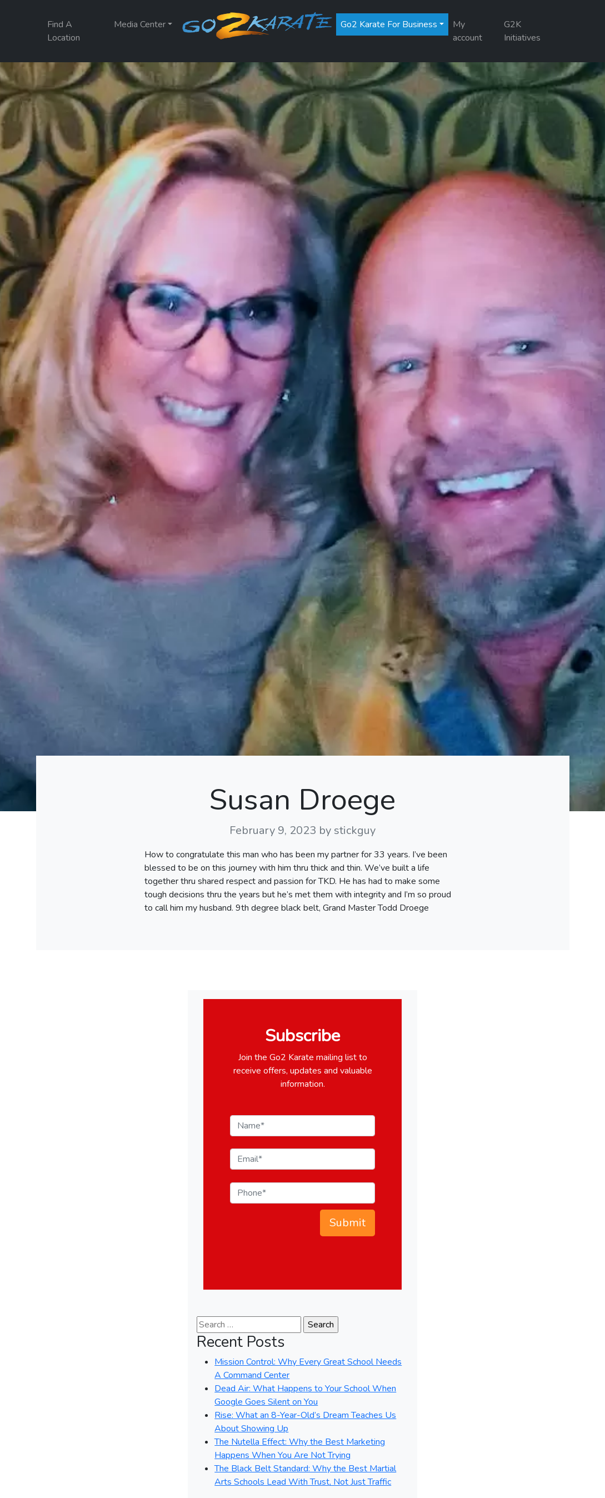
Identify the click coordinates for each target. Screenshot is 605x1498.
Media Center (140, 24)
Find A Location (63, 31)
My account (467, 31)
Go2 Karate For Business (389, 24)
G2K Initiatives (522, 31)
